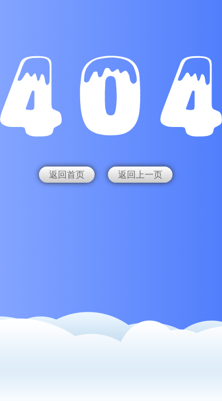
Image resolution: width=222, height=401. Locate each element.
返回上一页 (140, 174)
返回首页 (67, 174)
